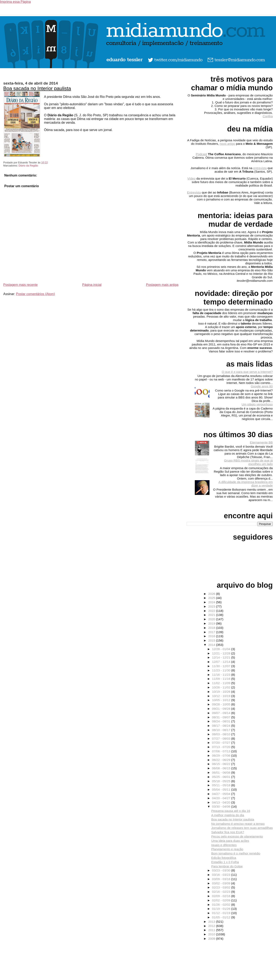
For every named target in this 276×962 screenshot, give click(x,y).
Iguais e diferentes (224, 845)
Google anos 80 (262, 386)
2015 (212, 640)
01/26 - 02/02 (221, 904)
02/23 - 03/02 (221, 887)
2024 (212, 602)
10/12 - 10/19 (221, 696)
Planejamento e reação (227, 849)
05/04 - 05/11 (221, 789)
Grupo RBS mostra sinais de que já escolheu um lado (248, 462)
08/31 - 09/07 (221, 717)
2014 (212, 644)
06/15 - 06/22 (221, 764)
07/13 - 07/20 (221, 747)
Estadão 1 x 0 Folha (225, 862)
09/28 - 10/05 (221, 704)
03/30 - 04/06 (221, 806)
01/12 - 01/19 (221, 913)
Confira (268, 116)
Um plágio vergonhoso (257, 404)
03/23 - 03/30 (221, 870)
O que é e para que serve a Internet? (247, 371)
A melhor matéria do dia (227, 815)
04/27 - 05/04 (221, 794)
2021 (212, 615)
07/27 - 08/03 (221, 738)
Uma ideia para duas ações (230, 840)
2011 (212, 930)
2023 (212, 606)
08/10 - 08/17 (221, 730)
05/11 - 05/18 (221, 785)
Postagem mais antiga (162, 284)
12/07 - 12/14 (221, 661)
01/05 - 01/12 (221, 917)
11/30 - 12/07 (221, 666)
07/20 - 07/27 (221, 742)
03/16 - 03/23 (221, 874)
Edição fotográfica (223, 857)
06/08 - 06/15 (221, 768)
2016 (212, 636)
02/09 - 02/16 (221, 896)
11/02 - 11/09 (221, 683)
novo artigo (227, 143)
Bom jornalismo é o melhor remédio (235, 853)
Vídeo (191, 178)
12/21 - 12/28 (221, 653)
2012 (212, 926)
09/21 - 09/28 (221, 708)
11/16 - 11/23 (221, 674)
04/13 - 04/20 (221, 802)
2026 (212, 593)
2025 (212, 598)
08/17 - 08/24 (221, 725)
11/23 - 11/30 (221, 670)
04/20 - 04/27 (221, 798)
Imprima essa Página (15, 1)
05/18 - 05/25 (221, 781)
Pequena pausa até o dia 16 (230, 811)
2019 (212, 623)
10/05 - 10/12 (221, 700)
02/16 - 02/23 (221, 891)
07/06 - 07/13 (221, 751)
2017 (212, 632)
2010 (212, 934)
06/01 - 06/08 (221, 772)
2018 (212, 627)
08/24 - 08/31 (221, 721)
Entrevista (194, 192)
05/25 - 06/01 (221, 777)
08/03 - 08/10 (221, 734)
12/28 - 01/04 (221, 649)
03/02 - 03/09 (221, 883)
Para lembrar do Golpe (227, 866)
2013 (212, 921)
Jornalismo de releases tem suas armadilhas (242, 828)
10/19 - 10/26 (221, 691)
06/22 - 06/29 (221, 760)
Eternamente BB (261, 442)
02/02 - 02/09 (221, 900)
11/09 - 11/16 (221, 678)
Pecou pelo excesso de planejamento (237, 836)
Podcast (201, 154)
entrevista (260, 168)
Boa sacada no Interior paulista (37, 88)
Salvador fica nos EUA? (227, 832)
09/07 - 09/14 (221, 713)
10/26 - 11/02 (221, 687)
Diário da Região (28, 165)
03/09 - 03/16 (221, 879)
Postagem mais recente (20, 284)
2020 (212, 619)
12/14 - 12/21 (221, 657)
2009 (212, 938)
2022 (212, 610)
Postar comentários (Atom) (35, 294)
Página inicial (91, 284)
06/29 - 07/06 (221, 755)
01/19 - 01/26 (221, 908)
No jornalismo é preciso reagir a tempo (238, 823)
